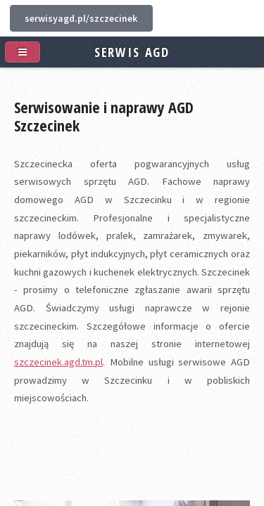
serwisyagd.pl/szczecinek (81, 18)
